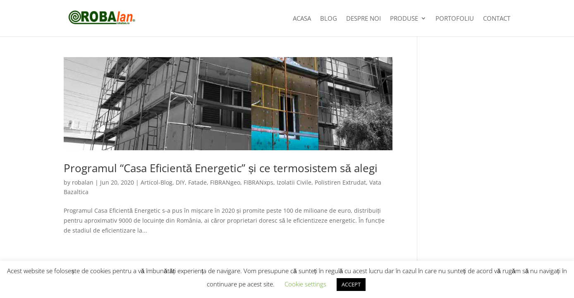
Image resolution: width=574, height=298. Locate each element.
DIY (180, 182)
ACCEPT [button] (351, 284)
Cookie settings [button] (305, 284)
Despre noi (363, 18)
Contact (496, 18)
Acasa (302, 18)
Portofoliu (454, 18)
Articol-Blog (156, 182)
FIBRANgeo (225, 182)
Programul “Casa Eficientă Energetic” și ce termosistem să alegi (221, 168)
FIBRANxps (258, 182)
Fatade (197, 182)
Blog (328, 18)
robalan (82, 182)
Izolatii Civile (294, 182)
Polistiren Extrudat (340, 182)
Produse (404, 18)
